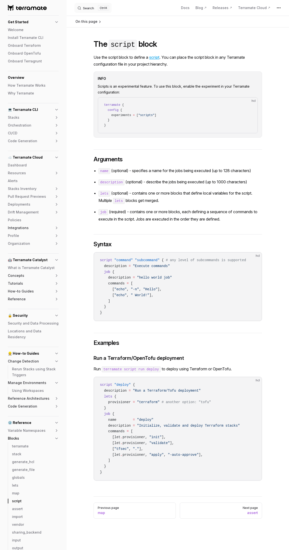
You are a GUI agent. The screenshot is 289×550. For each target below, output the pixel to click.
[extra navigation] (278, 8)
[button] (33, 22)
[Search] (93, 8)
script (154, 57)
